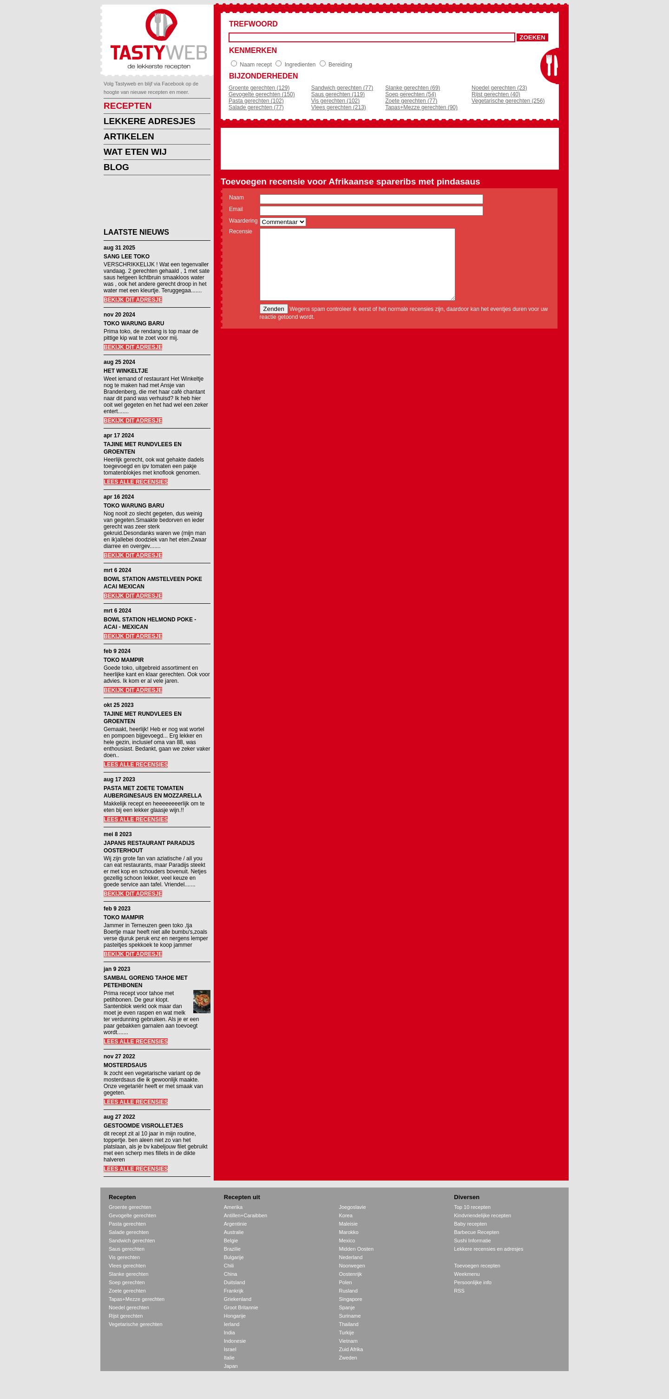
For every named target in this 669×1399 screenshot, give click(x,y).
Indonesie (235, 1341)
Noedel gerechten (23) (499, 88)
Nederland (351, 1257)
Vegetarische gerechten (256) (508, 101)
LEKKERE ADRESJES (150, 121)
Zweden (348, 1357)
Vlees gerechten (127, 1265)
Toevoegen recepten (477, 1265)
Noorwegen (352, 1265)
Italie (229, 1357)
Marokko (349, 1232)
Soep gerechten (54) (410, 94)
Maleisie (348, 1224)
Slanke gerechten (129, 1274)
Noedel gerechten (129, 1307)
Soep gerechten (127, 1282)
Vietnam (348, 1341)
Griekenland (237, 1299)
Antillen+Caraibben (245, 1215)
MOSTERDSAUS (125, 1065)
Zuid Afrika (351, 1349)
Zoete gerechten (127, 1290)
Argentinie (235, 1224)
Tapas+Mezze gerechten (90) (421, 107)
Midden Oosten (356, 1249)
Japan (231, 1366)
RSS (459, 1290)
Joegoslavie (352, 1207)
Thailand (349, 1324)
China (230, 1274)
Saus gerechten (126, 1249)
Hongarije (235, 1316)
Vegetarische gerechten (136, 1324)
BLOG (116, 167)
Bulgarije (234, 1257)
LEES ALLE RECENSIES (136, 482)
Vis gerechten (124, 1257)
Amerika (233, 1207)
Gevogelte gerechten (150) (262, 94)
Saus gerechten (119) (338, 94)
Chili (229, 1265)
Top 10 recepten (472, 1207)
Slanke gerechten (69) (412, 88)
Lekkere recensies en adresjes (488, 1249)
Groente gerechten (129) (259, 88)
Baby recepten (470, 1224)
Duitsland (234, 1282)
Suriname (350, 1316)
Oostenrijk (350, 1274)
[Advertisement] (150, 203)
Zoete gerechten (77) (411, 101)
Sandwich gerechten (132, 1240)
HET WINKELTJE (126, 371)
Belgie (231, 1240)
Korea (346, 1215)
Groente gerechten (130, 1207)
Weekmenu (466, 1274)
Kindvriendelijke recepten (482, 1215)
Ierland (232, 1324)
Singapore (350, 1299)
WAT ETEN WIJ (135, 152)
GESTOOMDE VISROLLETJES (143, 1125)
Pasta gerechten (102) (256, 101)
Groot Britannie (241, 1307)
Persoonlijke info (473, 1282)
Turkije (346, 1332)
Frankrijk (233, 1290)
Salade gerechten (129, 1232)
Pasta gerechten (127, 1224)
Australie (234, 1232)
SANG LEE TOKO (127, 256)
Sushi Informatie (472, 1240)
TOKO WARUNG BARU (134, 323)
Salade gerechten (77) (256, 107)
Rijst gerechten (126, 1316)
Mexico (347, 1240)
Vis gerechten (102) (335, 101)
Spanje (347, 1307)
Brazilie (232, 1249)
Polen (345, 1282)
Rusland (348, 1290)
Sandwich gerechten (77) (342, 88)
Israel (230, 1349)
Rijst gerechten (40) (496, 94)
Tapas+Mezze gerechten (136, 1299)
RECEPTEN (127, 106)
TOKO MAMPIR (124, 660)
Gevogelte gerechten (132, 1215)
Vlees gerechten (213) (338, 107)
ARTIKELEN (129, 136)
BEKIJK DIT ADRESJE (133, 300)
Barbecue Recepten (476, 1232)
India (229, 1332)
